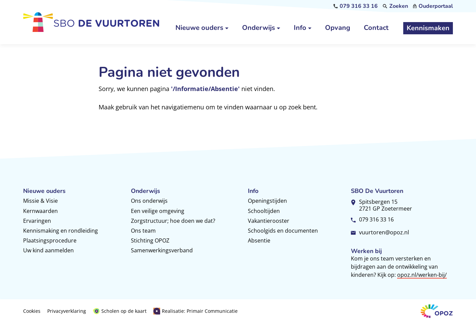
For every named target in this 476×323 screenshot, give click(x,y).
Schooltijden (264, 211)
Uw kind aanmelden (48, 250)
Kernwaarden (40, 211)
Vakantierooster (268, 221)
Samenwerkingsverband (162, 250)
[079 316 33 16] (356, 6)
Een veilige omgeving (157, 211)
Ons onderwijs (149, 200)
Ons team (143, 230)
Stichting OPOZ (150, 240)
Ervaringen (37, 221)
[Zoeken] (395, 6)
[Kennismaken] (428, 28)
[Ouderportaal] (433, 6)
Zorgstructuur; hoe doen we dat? (173, 221)
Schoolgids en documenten (283, 230)
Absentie (259, 240)
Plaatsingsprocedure (49, 240)
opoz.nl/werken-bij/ (422, 275)
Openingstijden (267, 200)
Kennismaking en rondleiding (60, 230)
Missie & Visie (40, 200)
